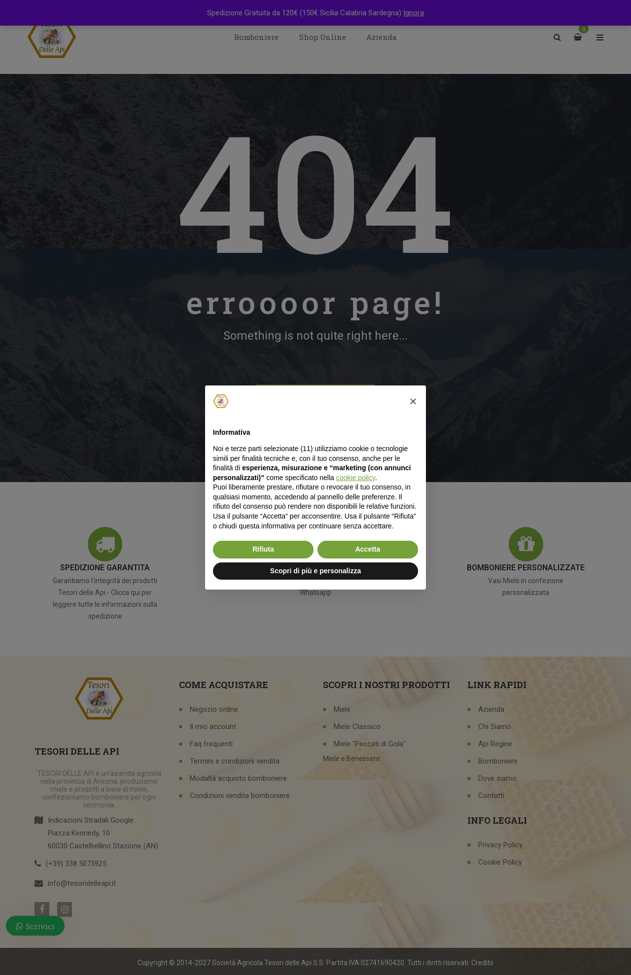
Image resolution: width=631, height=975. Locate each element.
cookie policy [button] (355, 478)
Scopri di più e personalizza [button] (315, 571)
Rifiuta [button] (263, 549)
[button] (413, 401)
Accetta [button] (368, 549)
